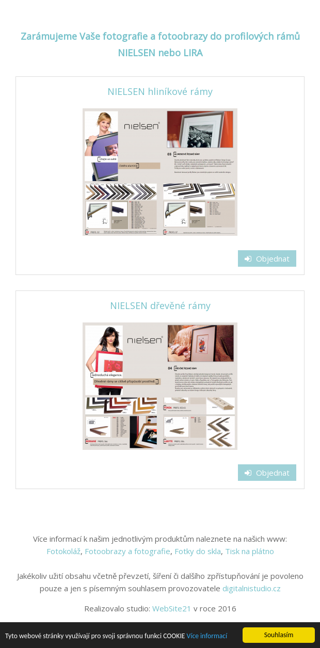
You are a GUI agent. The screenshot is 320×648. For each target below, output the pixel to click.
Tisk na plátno (249, 551)
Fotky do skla (197, 551)
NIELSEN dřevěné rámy (160, 305)
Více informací (207, 637)
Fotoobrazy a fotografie (127, 551)
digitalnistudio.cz (251, 588)
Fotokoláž (63, 551)
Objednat (267, 258)
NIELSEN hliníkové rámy (160, 91)
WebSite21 (171, 608)
